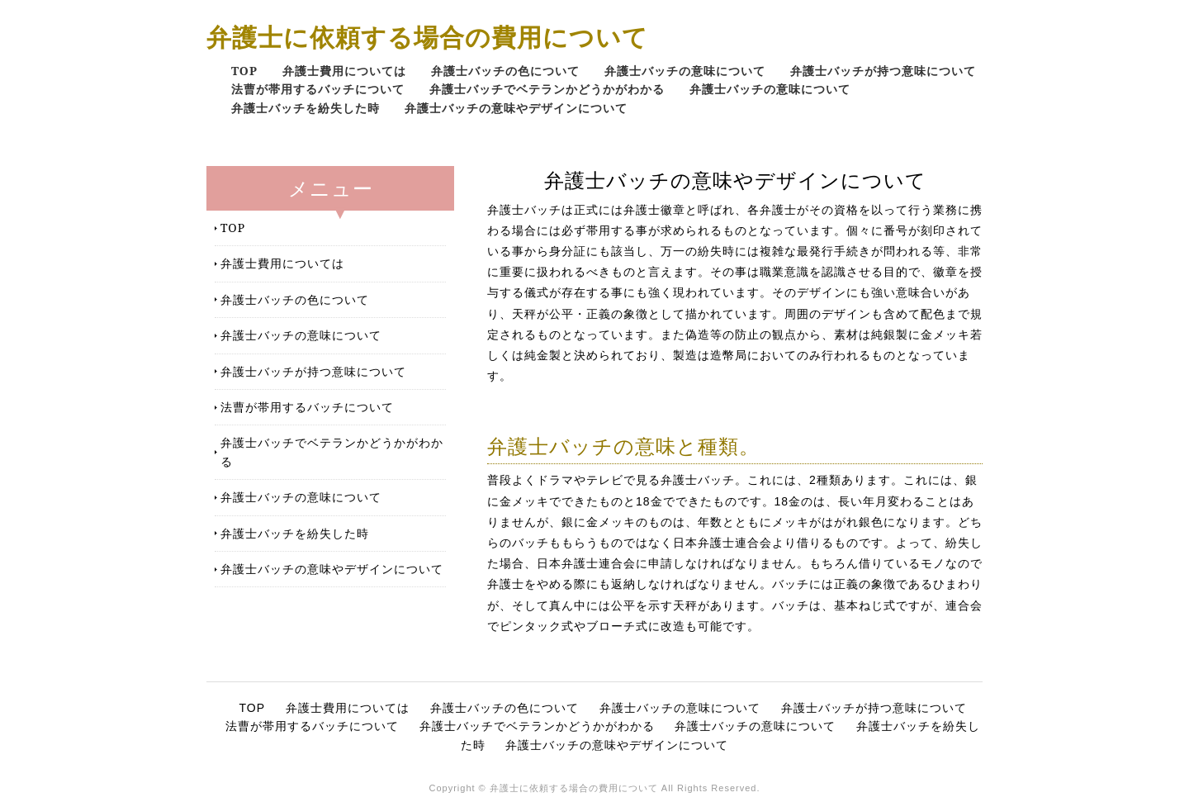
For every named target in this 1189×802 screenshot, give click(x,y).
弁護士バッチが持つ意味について (883, 70)
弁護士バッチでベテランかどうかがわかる (547, 89)
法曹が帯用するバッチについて (318, 89)
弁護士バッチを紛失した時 (305, 108)
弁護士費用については (344, 70)
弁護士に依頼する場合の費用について (427, 37)
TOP (244, 70)
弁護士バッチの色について (505, 70)
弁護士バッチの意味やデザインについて (516, 108)
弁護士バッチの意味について (684, 70)
